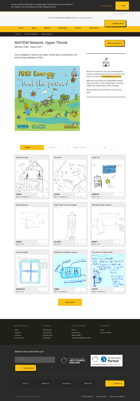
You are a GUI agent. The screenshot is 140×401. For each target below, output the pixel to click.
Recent (27, 147)
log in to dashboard (119, 14)
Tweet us (45, 383)
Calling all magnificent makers (81, 338)
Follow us (66, 383)
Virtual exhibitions (31, 34)
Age (105, 147)
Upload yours (47, 330)
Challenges (47, 338)
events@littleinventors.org (111, 76)
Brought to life (79, 147)
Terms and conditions (117, 396)
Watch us (88, 383)
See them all (47, 332)
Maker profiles (76, 335)
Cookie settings (87, 396)
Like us (25, 383)
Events (18, 34)
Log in (102, 330)
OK (122, 5)
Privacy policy (19, 338)
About (16, 330)
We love (52, 147)
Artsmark (18, 335)
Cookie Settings (106, 6)
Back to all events (115, 43)
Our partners (76, 332)
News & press (47, 34)
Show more (70, 302)
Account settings (105, 332)
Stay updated (28, 368)
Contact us (18, 332)
